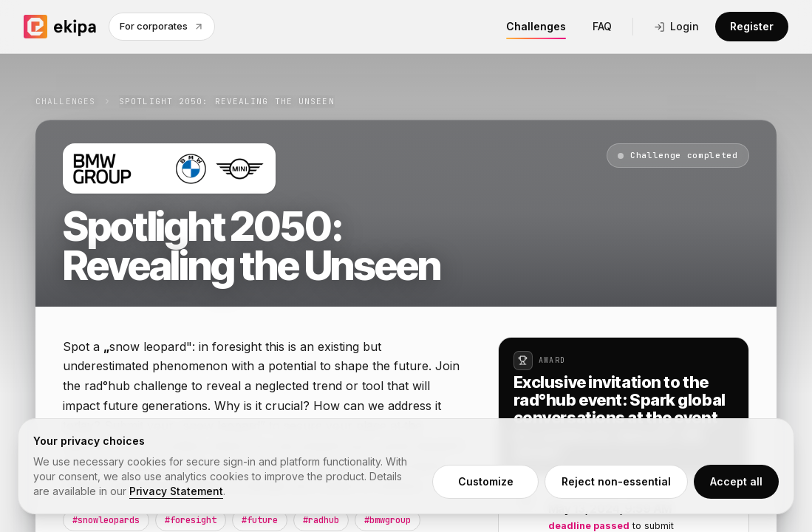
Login (676, 26)
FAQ (602, 26)
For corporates (162, 26)
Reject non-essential (616, 481)
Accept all (736, 481)
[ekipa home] (60, 26)
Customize (486, 481)
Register (752, 26)
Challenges (536, 29)
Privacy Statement (176, 491)
